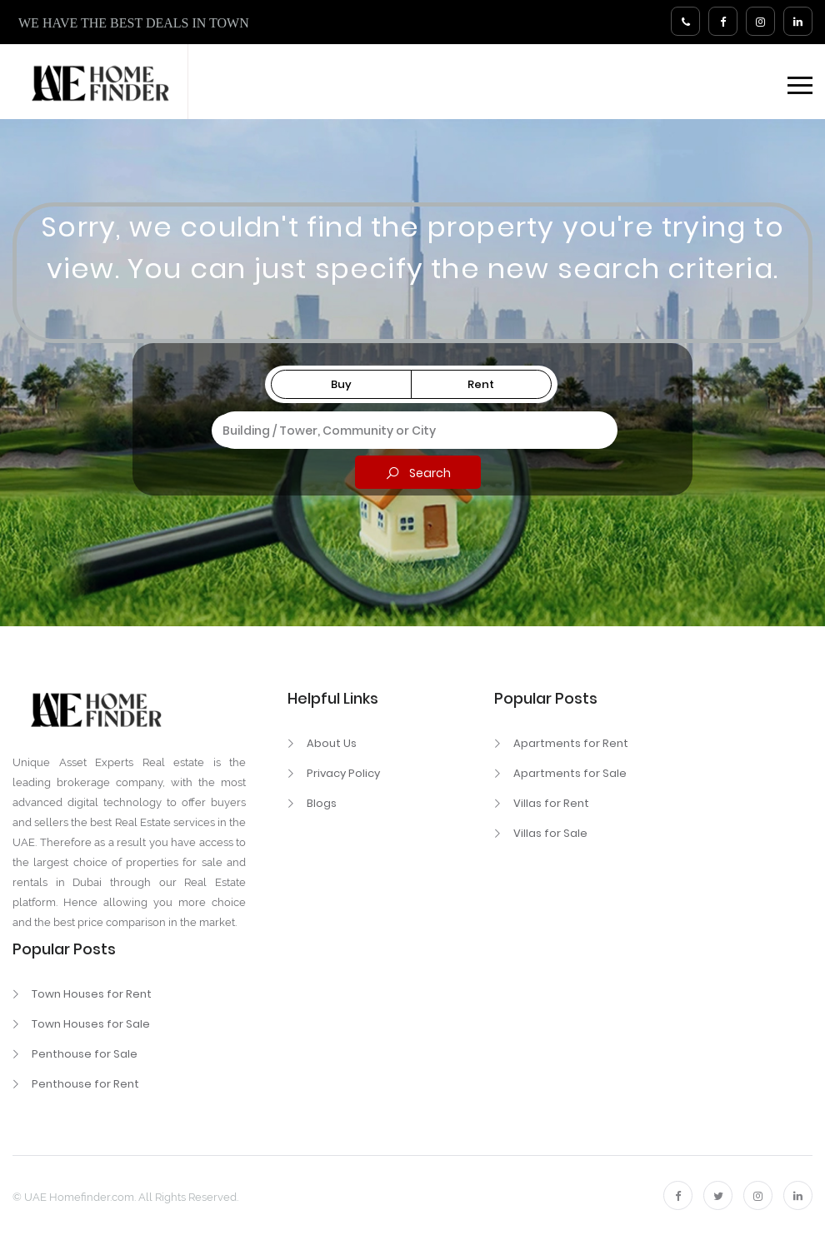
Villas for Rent (551, 803)
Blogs (322, 803)
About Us (332, 743)
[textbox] (412, 428)
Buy (341, 384)
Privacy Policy (343, 773)
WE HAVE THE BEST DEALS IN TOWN (133, 23)
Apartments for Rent (570, 743)
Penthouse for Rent (85, 1084)
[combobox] (412, 430)
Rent (481, 384)
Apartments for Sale (570, 773)
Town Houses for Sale (91, 1024)
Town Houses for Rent (92, 994)
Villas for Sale (550, 833)
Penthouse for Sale (85, 1054)
